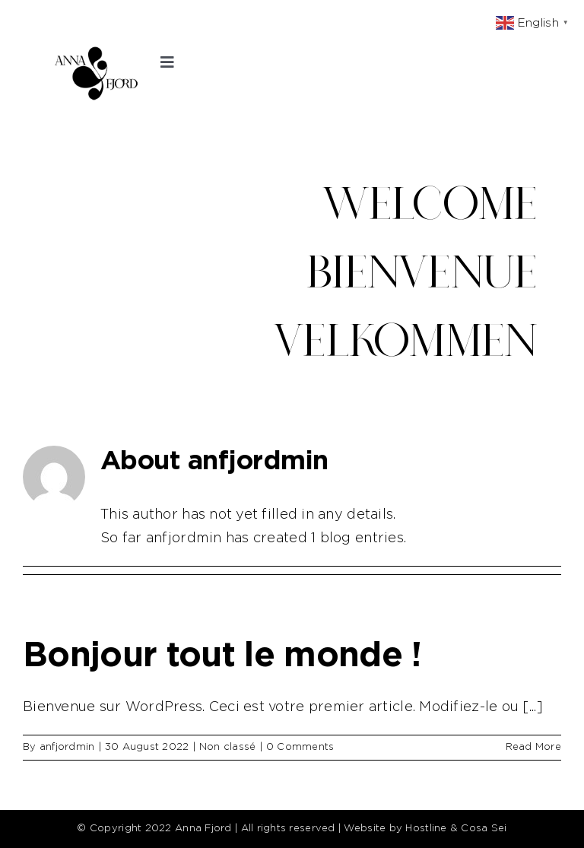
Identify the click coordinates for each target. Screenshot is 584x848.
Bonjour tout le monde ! (222, 656)
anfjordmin (67, 747)
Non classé (227, 747)
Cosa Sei (483, 829)
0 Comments (300, 747)
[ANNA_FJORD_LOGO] (95, 52)
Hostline (425, 829)
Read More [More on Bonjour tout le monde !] (533, 747)
